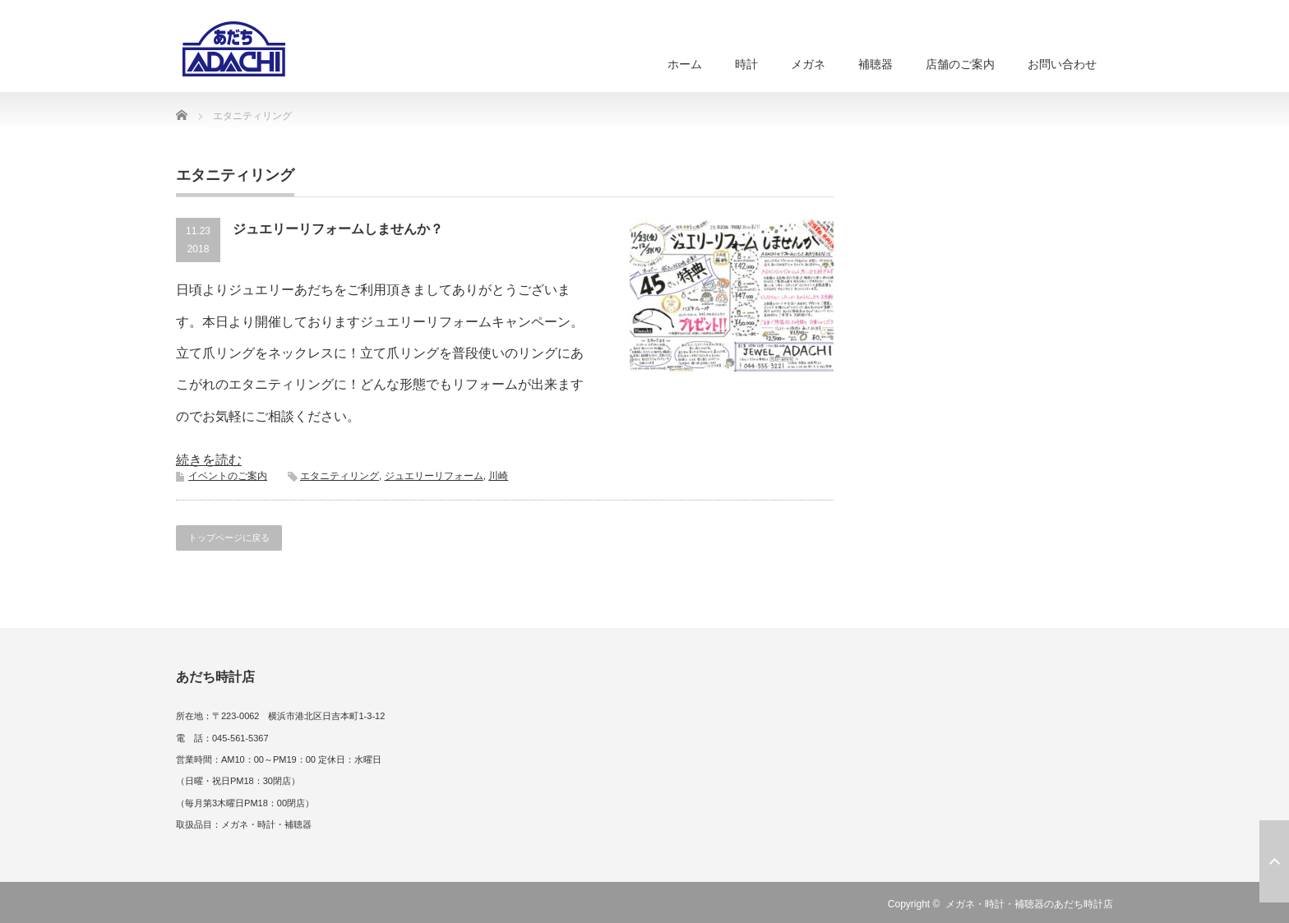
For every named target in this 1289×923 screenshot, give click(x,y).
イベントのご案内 (227, 476)
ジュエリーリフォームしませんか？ (338, 229)
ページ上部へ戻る (1274, 861)
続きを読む (209, 460)
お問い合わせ (1062, 64)
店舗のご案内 (960, 64)
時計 (746, 64)
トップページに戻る (229, 537)
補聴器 (875, 64)
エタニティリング (339, 476)
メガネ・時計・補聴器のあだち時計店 (1029, 904)
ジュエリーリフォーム (434, 476)
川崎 (498, 476)
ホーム (685, 64)
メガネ (808, 64)
